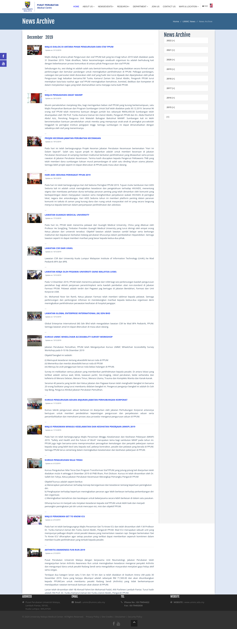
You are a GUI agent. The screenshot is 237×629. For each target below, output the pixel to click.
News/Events (106, 6)
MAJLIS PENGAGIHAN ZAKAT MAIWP (64, 94)
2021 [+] (171, 50)
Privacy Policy (92, 616)
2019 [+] (171, 69)
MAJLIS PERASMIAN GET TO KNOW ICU (65, 516)
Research (123, 6)
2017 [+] (171, 88)
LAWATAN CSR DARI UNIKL (59, 248)
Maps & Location (189, 6)
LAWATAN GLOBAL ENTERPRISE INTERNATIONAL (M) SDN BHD (77, 313)
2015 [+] (171, 107)
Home (76, 6)
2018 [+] (171, 78)
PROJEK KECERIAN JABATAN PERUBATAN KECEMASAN (73, 138)
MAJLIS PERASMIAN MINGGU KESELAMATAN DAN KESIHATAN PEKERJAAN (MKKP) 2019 (90, 426)
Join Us (155, 6)
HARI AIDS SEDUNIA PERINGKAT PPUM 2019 (68, 174)
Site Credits (107, 616)
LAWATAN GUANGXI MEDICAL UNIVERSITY (67, 214)
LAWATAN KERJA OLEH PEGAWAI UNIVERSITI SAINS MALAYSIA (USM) (81, 271)
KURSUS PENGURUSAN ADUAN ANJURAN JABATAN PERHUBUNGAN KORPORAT (86, 399)
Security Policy (135, 616)
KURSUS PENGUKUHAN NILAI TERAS (64, 459)
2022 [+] (171, 40)
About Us (88, 6)
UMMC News (189, 21)
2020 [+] (171, 59)
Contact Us (169, 6)
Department (140, 6)
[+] (168, 116)
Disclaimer (120, 616)
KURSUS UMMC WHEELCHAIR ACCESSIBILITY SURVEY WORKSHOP (79, 336)
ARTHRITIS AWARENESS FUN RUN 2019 (65, 549)
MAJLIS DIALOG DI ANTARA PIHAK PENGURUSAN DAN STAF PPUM (79, 46)
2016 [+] (171, 97)
